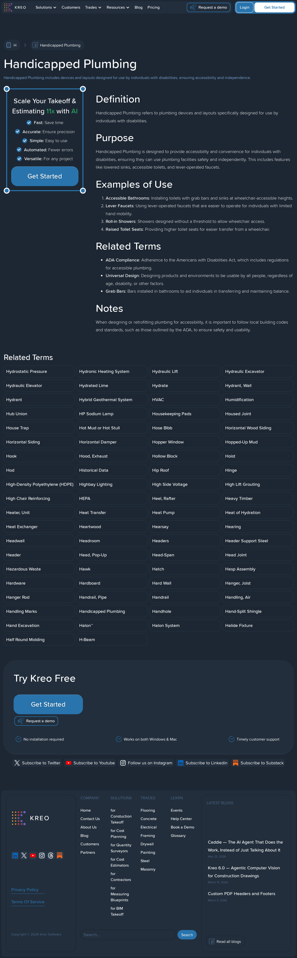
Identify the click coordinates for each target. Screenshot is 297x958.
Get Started (274, 7)
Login (244, 7)
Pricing (154, 7)
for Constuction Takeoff (121, 816)
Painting (148, 852)
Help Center (181, 819)
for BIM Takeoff (117, 911)
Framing (148, 835)
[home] (15, 7)
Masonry (148, 869)
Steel (145, 861)
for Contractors (121, 876)
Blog (139, 7)
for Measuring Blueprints (120, 894)
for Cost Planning (118, 833)
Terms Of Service (28, 901)
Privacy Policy (24, 889)
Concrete (149, 819)
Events (176, 810)
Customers (71, 7)
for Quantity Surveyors (121, 848)
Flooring (148, 810)
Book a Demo (182, 827)
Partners (87, 852)
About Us (88, 827)
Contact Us (90, 819)
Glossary (178, 835)
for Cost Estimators (120, 862)
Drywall (147, 844)
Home (85, 810)
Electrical (149, 827)
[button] (46, 7)
